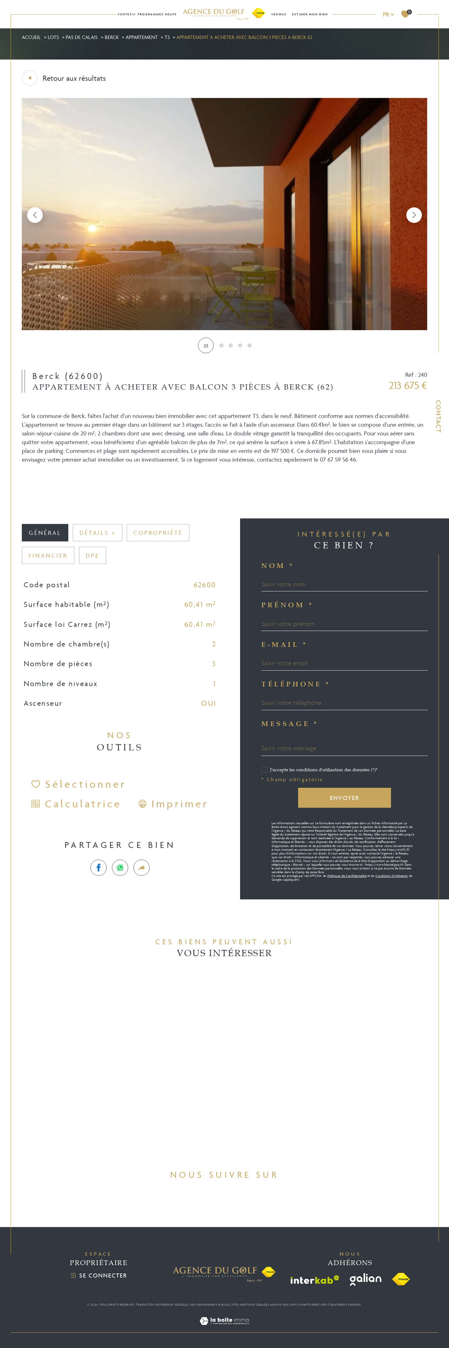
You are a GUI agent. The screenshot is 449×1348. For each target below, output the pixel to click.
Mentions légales (253, 1305)
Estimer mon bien (310, 14)
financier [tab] (48, 564)
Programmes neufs (157, 14)
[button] (414, 215)
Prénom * (287, 605)
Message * (290, 724)
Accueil (31, 37)
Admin (275, 1305)
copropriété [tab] (158, 541)
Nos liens (289, 1305)
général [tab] (45, 541)
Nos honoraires (203, 1305)
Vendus (279, 14)
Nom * (278, 566)
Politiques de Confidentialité (346, 876)
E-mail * (284, 645)
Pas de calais (82, 37)
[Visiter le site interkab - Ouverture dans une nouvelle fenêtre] (315, 1279)
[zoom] (224, 328)
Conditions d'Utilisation (391, 876)
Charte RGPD (309, 1305)
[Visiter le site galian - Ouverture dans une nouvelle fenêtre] (365, 1279)
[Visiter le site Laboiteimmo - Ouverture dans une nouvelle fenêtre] (224, 1328)
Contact (438, 416)
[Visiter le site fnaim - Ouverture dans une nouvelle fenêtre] (401, 1279)
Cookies (354, 1304)
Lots (53, 37)
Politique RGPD (334, 1305)
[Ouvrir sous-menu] (133, 14)
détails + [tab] (98, 541)
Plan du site (227, 1305)
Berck (112, 37)
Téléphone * (296, 684)
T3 (167, 37)
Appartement (142, 37)
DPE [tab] (92, 564)
